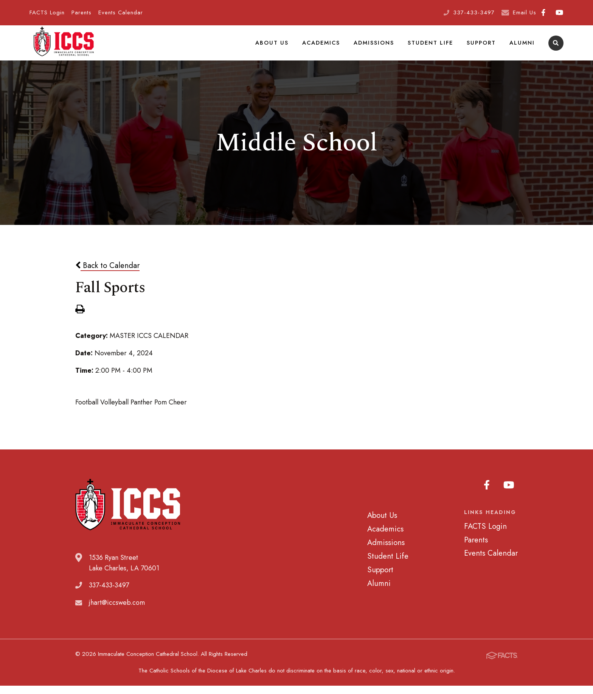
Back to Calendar (107, 274)
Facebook (543, 12)
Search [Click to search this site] (556, 47)
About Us (274, 47)
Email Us (524, 12)
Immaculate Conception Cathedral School (63, 47)
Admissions (375, 47)
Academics (323, 47)
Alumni (522, 47)
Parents (81, 12)
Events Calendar (120, 12)
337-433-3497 (474, 12)
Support (482, 47)
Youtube (559, 12)
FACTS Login (47, 12)
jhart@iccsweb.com (117, 611)
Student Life (432, 47)
